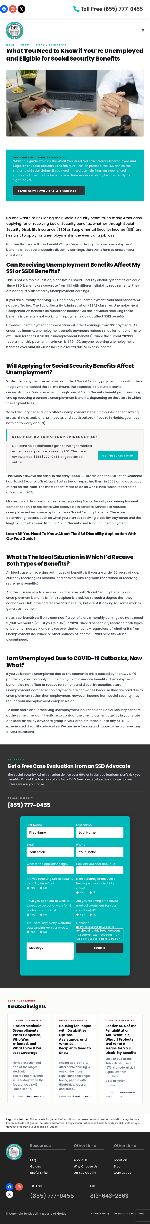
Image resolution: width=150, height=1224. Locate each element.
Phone (80, 844)
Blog (25, 44)
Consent (82, 923)
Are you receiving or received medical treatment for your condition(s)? (97, 905)
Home (10, 44)
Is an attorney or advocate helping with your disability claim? (95, 883)
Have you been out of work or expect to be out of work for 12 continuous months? (49, 905)
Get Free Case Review (118, 455)
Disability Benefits (51, 44)
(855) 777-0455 (28, 805)
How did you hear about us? (96, 864)
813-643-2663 (109, 1196)
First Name (34, 825)
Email (30, 844)
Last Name (84, 825)
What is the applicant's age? (47, 864)
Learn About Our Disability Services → (49, 191)
